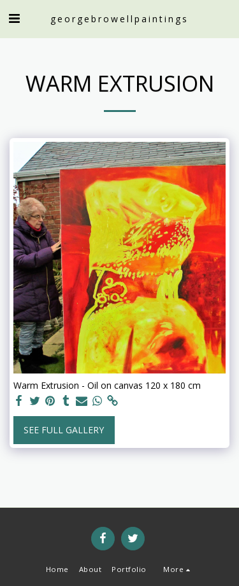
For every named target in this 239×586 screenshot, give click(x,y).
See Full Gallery (64, 430)
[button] (14, 18)
